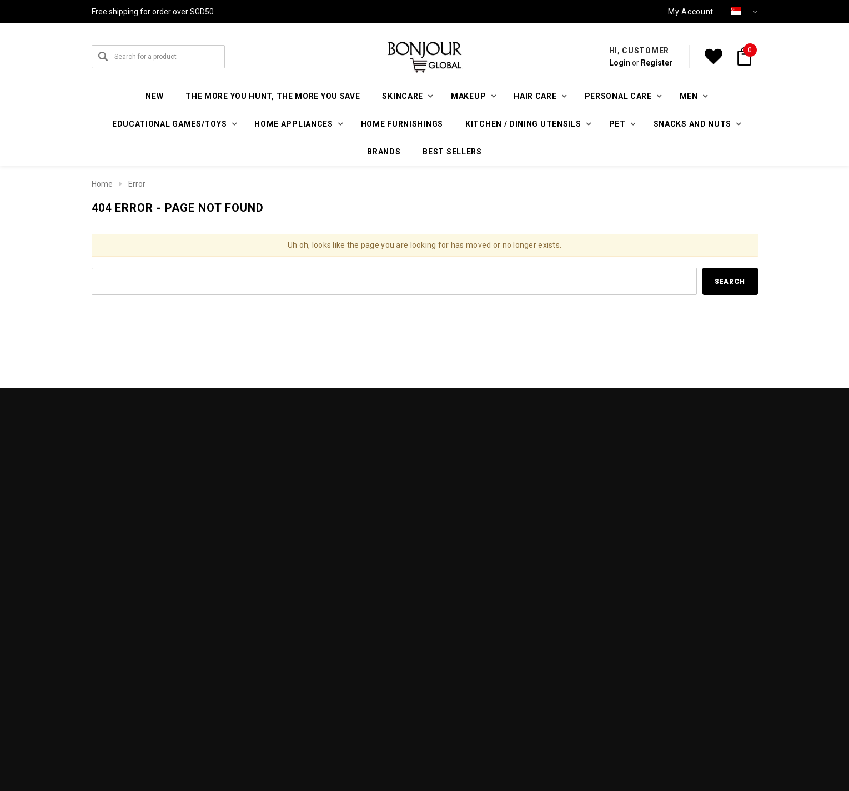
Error (136, 183)
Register (656, 62)
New (154, 96)
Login (619, 62)
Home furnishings (402, 123)
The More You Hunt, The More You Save (272, 96)
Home (102, 183)
